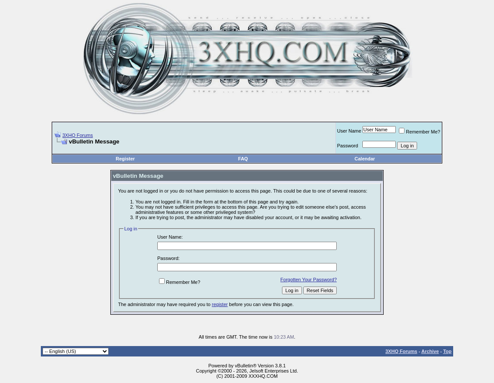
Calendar (365, 158)
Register (125, 158)
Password (347, 145)
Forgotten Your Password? (308, 279)
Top (447, 351)
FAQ (243, 158)
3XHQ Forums (77, 135)
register (220, 304)
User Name (349, 130)
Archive (430, 351)
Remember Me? (419, 131)
